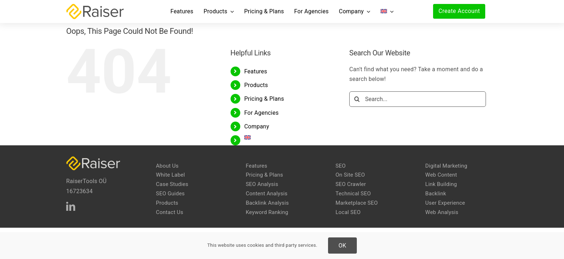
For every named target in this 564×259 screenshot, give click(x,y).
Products (256, 85)
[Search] (357, 99)
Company (256, 126)
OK (342, 245)
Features (255, 71)
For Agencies (261, 112)
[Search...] (417, 99)
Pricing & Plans (264, 98)
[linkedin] (70, 206)
